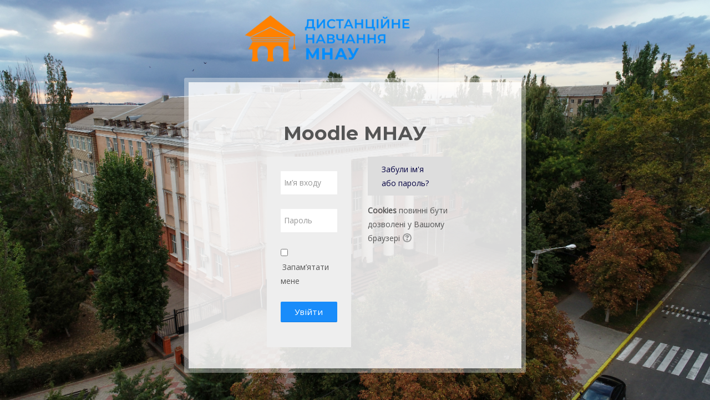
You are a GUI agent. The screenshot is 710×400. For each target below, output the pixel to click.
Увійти (309, 311)
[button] (408, 239)
